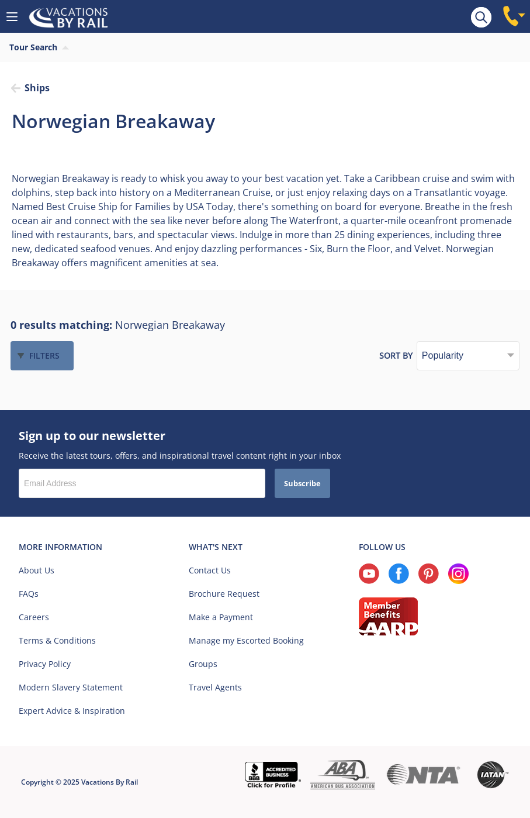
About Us (36, 570)
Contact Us (210, 570)
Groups (203, 663)
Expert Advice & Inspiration (72, 710)
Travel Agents (215, 687)
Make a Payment (221, 617)
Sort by (396, 355)
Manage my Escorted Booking (246, 640)
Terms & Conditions (57, 640)
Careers (34, 617)
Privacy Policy (45, 663)
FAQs (29, 593)
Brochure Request (224, 593)
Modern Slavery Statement (71, 687)
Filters (44, 355)
